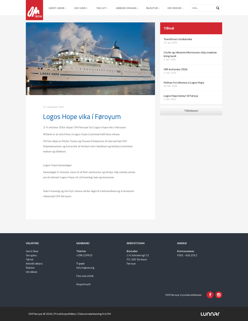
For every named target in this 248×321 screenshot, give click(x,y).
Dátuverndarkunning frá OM (94, 313)
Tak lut (101, 8)
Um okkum (174, 8)
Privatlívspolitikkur (65, 313)
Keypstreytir (83, 284)
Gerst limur (56, 8)
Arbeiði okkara (126, 8)
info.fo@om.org (85, 267)
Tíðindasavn (191, 110)
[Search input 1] (208, 7)
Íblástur (152, 8)
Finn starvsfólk (85, 275)
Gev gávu (80, 8)
